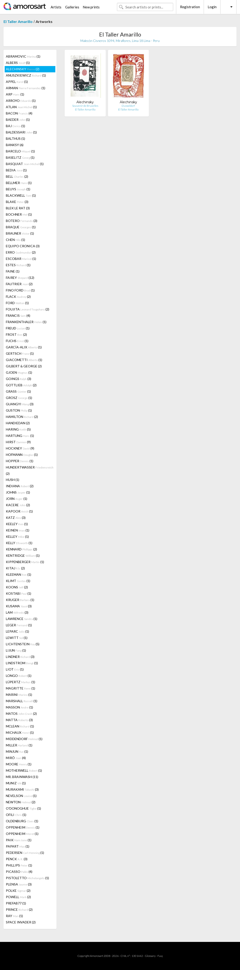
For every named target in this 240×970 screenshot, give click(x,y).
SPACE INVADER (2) (21, 922)
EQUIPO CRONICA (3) (23, 246)
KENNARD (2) (21, 549)
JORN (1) (16, 499)
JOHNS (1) (18, 492)
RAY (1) (14, 916)
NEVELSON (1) (21, 796)
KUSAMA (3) (19, 606)
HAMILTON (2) (22, 417)
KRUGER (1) (20, 600)
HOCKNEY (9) (20, 448)
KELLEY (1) (17, 536)
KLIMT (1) (18, 581)
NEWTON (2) (20, 802)
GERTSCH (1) (20, 353)
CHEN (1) (15, 240)
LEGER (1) (19, 625)
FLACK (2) (18, 297)
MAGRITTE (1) (20, 688)
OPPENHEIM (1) (22, 827)
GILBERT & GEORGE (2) (24, 366)
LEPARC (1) (17, 631)
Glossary (150, 956)
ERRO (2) (21, 252)
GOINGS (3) (18, 379)
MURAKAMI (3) (22, 789)
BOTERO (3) (21, 221)
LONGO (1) (18, 676)
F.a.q (160, 956)
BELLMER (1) (19, 183)
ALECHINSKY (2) (22, 69)
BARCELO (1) (20, 151)
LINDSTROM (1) (22, 663)
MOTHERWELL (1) (24, 770)
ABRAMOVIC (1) (23, 56)
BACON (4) (19, 113)
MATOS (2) (21, 714)
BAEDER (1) (18, 120)
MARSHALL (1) (21, 701)
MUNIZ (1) (16, 783)
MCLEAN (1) (20, 726)
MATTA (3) (19, 720)
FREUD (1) (18, 328)
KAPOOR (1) (19, 511)
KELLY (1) (19, 543)
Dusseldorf (128, 105)
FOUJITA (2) (27, 309)
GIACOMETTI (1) (24, 360)
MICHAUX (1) (20, 732)
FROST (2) (16, 334)
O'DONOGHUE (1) (23, 808)
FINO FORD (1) (20, 290)
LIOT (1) (15, 669)
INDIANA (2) (20, 486)
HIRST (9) (18, 442)
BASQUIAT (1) (25, 164)
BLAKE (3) (17, 202)
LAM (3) (17, 612)
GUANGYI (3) (20, 404)
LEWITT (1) (16, 638)
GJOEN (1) (19, 372)
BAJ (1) (15, 126)
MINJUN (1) (17, 751)
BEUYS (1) (18, 189)
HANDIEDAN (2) (18, 423)
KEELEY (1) (17, 524)
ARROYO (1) (21, 101)
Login (212, 7)
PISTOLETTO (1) (27, 878)
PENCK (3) (16, 859)
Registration (190, 7)
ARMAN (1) (25, 88)
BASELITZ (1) (20, 157)
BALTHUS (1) (15, 138)
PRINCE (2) (19, 909)
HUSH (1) (12, 480)
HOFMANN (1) (22, 455)
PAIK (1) (18, 840)
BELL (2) (17, 176)
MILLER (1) (19, 745)
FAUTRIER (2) (19, 284)
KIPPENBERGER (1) (25, 562)
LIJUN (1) (16, 650)
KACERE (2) (18, 505)
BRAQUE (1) (21, 227)
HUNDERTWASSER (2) (29, 470)
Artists (56, 7)
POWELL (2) (18, 897)
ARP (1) (15, 94)
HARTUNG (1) (20, 436)
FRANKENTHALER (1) (26, 322)
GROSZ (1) (19, 398)
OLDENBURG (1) (22, 821)
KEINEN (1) (17, 530)
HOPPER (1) (19, 461)
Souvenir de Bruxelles (85, 105)
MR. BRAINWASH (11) (22, 777)
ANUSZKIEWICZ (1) (26, 75)
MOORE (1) (18, 764)
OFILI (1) (16, 815)
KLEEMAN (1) (18, 574)
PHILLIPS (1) (19, 865)
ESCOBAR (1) (21, 259)
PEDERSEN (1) (25, 853)
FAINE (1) (12, 271)
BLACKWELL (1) (21, 195)
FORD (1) (17, 303)
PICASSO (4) (19, 872)
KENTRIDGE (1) (23, 555)
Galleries (72, 7)
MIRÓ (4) (16, 758)
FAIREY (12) (20, 278)
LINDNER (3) (20, 657)
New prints (91, 7)
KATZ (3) (16, 518)
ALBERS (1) (18, 63)
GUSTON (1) (19, 410)
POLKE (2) (18, 891)
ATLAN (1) (21, 107)
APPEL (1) (17, 82)
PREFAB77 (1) (16, 903)
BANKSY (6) (14, 145)
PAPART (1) (17, 846)
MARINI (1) (19, 695)
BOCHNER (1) (19, 214)
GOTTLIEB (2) (21, 385)
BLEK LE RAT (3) (18, 208)
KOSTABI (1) (18, 593)
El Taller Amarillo (18, 21)
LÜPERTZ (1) (20, 682)
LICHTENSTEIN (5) (22, 644)
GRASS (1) (18, 391)
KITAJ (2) (15, 568)
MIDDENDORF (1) (24, 739)
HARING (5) (18, 429)
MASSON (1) (19, 707)
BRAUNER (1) (20, 233)
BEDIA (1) (16, 170)
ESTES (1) (18, 265)
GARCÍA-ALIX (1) (24, 347)
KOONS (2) (17, 587)
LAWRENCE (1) (21, 619)
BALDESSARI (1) (21, 132)
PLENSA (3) (19, 884)
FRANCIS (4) (18, 315)
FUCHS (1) (17, 341)
